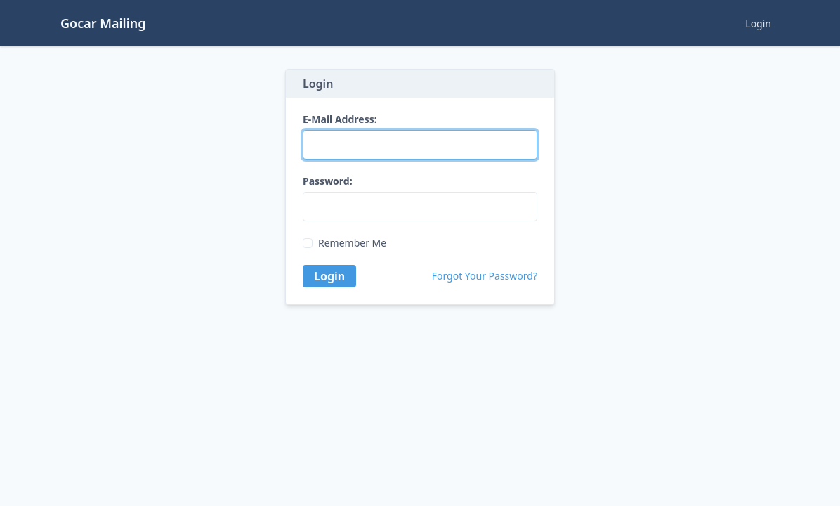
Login (758, 23)
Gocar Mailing (103, 23)
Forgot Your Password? (484, 276)
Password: (328, 181)
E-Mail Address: (340, 119)
